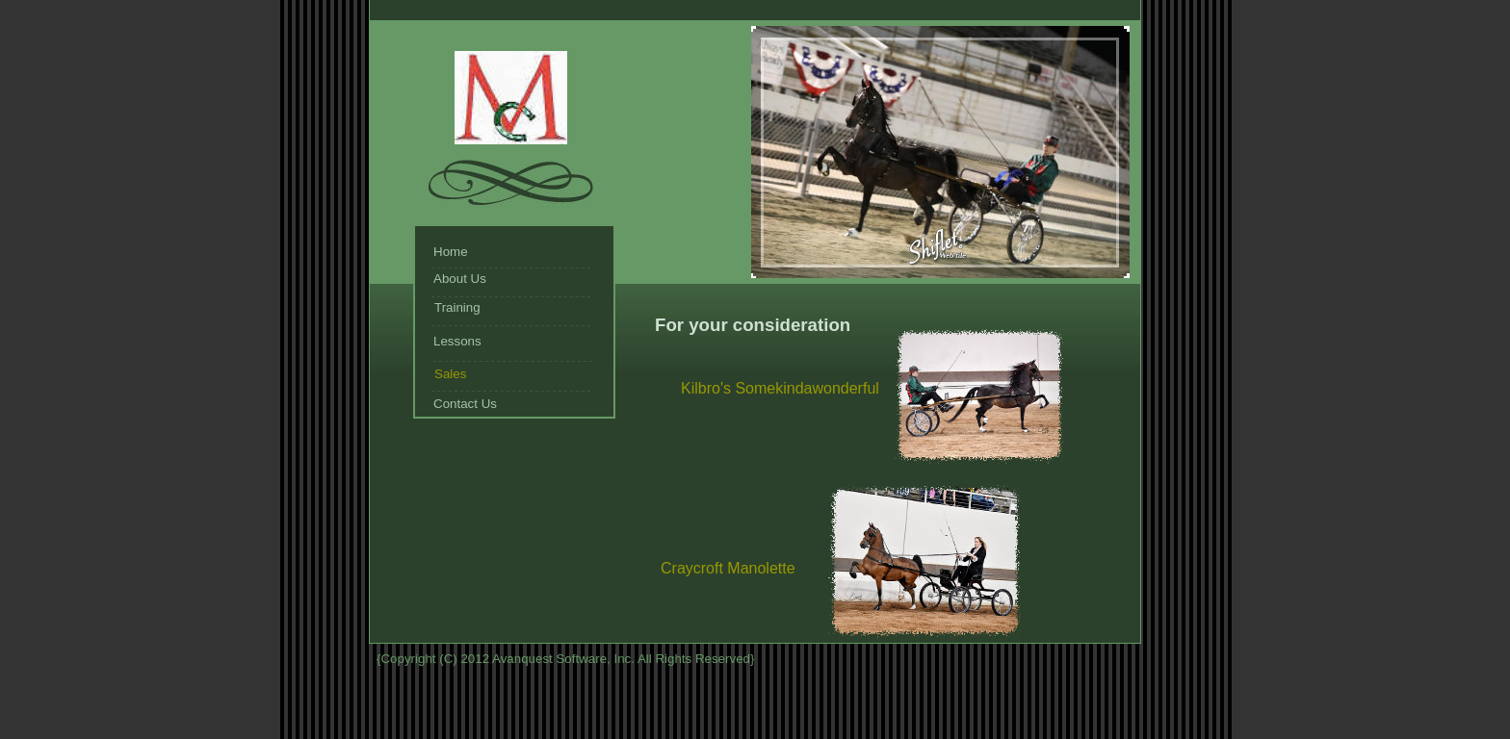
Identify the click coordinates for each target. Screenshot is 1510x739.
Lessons (457, 341)
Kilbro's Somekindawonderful (780, 388)
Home (450, 251)
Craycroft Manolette (728, 568)
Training (457, 307)
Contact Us (465, 403)
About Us (459, 278)
